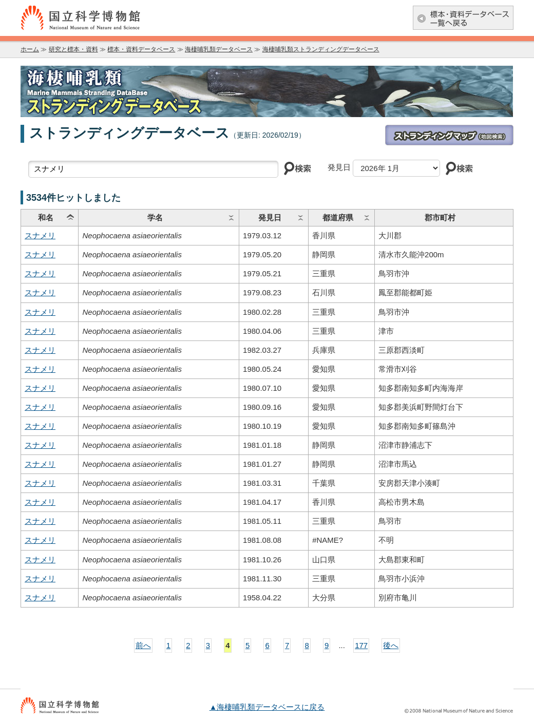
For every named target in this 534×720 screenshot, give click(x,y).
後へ (390, 645)
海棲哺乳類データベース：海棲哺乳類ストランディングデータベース (267, 91)
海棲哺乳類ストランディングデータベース (320, 49)
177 (361, 645)
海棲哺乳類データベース (219, 49)
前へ (143, 645)
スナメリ (40, 235)
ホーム (30, 49)
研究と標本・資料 (73, 49)
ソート (70, 218)
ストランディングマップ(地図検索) (449, 135)
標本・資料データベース (141, 49)
